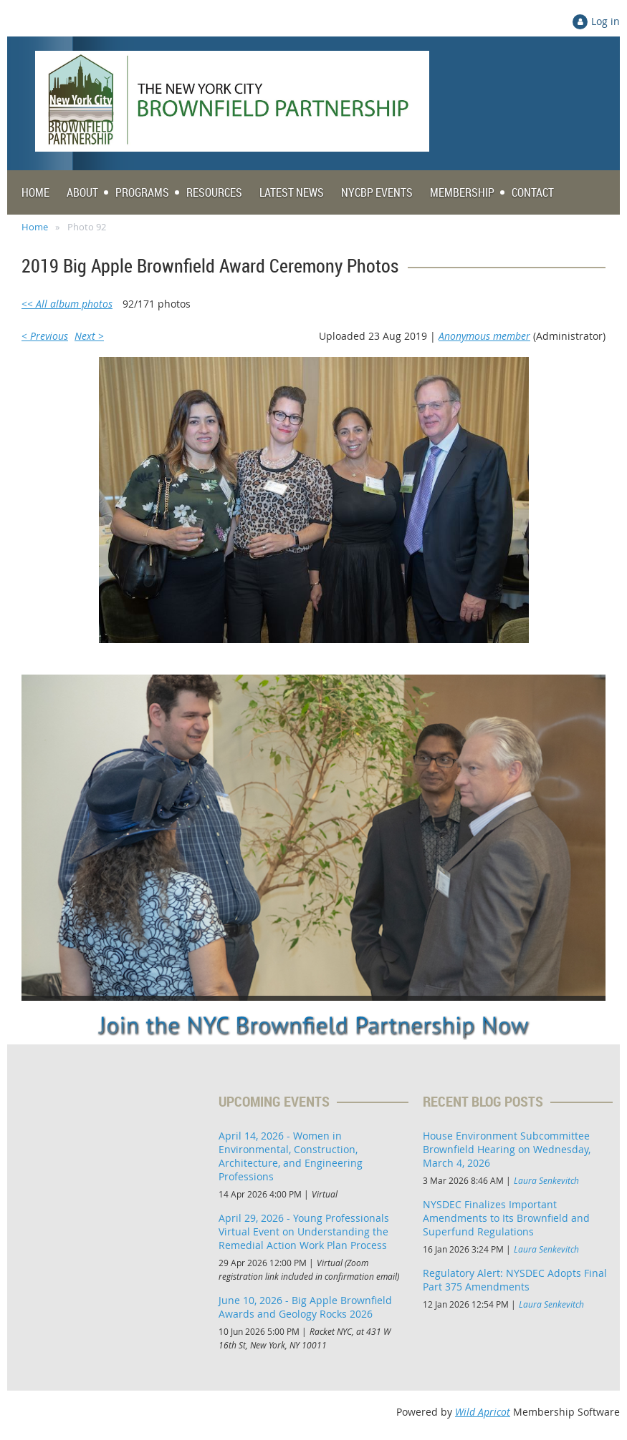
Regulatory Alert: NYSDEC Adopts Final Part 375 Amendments (515, 1279)
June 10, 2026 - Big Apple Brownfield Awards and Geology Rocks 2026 (305, 1307)
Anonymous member (484, 336)
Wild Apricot (482, 1412)
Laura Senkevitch (546, 1180)
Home (34, 226)
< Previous (44, 336)
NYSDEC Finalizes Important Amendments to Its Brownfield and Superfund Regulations (506, 1217)
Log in (605, 21)
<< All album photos (67, 303)
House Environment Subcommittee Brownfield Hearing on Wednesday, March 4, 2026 (506, 1149)
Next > (89, 336)
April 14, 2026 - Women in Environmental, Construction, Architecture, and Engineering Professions (291, 1156)
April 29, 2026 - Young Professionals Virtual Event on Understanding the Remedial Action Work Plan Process (304, 1231)
